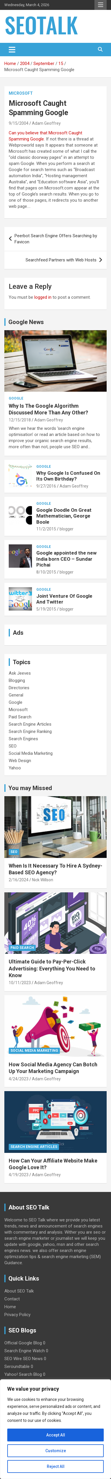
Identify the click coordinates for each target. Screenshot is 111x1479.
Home (10, 1306)
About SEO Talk (19, 1291)
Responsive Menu (100, 5)
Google (16, 398)
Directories (19, 687)
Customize (55, 1450)
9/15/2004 (18, 123)
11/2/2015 (46, 529)
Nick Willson (42, 879)
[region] (55, 1429)
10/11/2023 (20, 982)
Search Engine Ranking (30, 731)
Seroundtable (17, 1366)
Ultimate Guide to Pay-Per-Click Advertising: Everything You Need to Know (52, 968)
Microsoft (21, 93)
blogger (67, 529)
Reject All (56, 1466)
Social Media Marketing (31, 753)
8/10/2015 (46, 572)
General (16, 695)
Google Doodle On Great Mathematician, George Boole (64, 516)
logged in (42, 297)
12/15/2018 (20, 420)
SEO (13, 746)
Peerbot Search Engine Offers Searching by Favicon (56, 239)
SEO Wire (13, 1358)
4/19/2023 (18, 1174)
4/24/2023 (18, 1079)
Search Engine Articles (30, 724)
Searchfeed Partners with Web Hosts (61, 260)
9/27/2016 (46, 486)
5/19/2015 (46, 609)
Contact (12, 1299)
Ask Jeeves (20, 673)
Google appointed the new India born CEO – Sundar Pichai (66, 559)
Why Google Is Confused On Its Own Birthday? (68, 476)
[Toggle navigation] (12, 49)
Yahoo (15, 768)
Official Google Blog (23, 1343)
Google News (26, 322)
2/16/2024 (18, 879)
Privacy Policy (17, 1314)
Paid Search (20, 717)
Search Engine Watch (24, 1350)
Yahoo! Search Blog (23, 1374)
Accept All (55, 1435)
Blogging (17, 680)
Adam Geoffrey (46, 123)
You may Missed (30, 788)
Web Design (20, 760)
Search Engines (23, 738)
